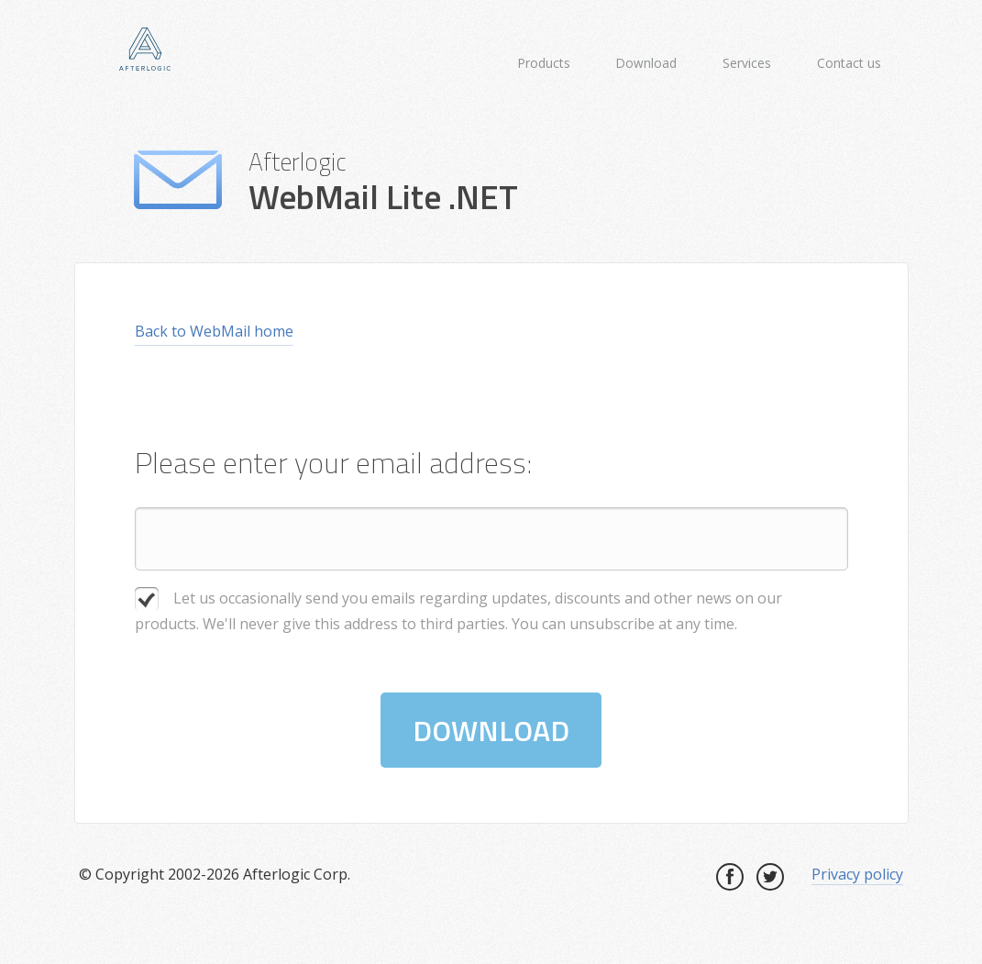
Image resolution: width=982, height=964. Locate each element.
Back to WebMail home (214, 331)
